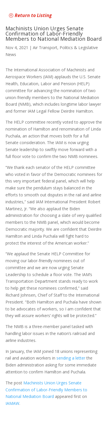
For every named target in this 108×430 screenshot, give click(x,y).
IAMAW (12, 403)
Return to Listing (33, 15)
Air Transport (45, 47)
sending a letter (70, 358)
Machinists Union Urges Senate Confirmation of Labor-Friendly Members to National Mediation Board (46, 389)
